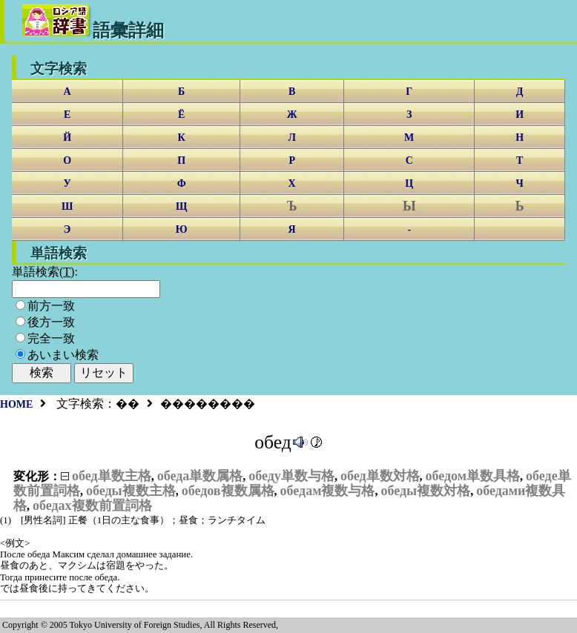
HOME (16, 404)
